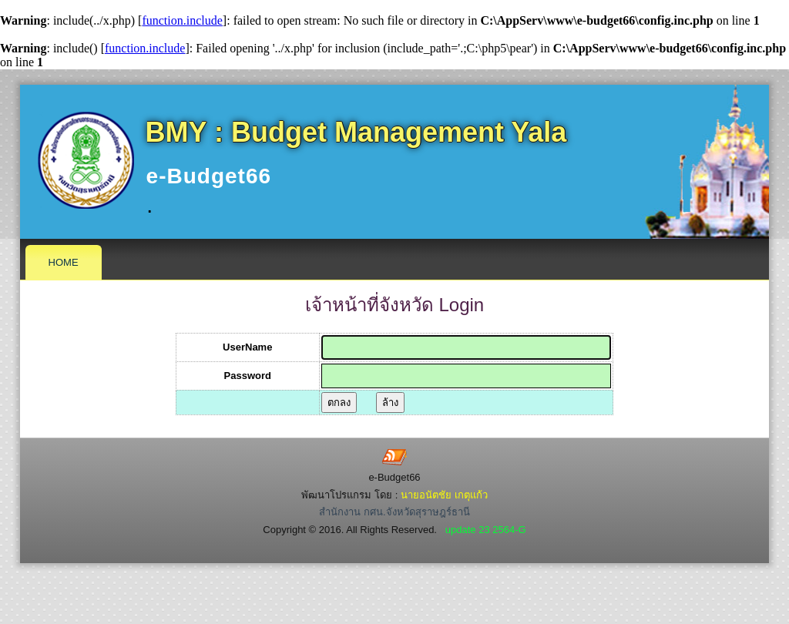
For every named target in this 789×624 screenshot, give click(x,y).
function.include (182, 20)
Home (64, 262)
